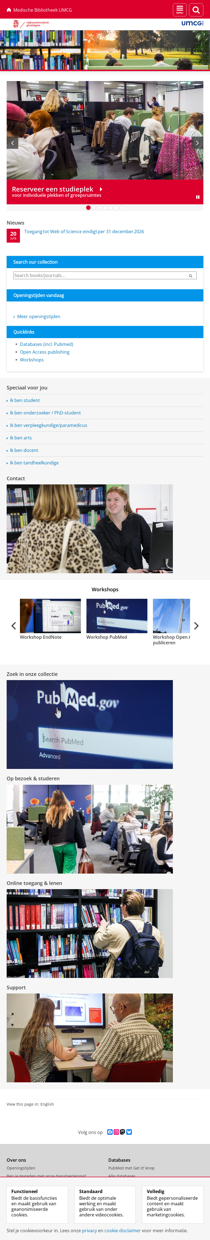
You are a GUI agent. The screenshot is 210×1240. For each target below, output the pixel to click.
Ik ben (48, 425)
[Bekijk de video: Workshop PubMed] (116, 616)
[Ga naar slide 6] (116, 207)
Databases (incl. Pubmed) (46, 344)
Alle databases (121, 1176)
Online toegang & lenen (34, 883)
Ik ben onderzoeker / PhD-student (45, 413)
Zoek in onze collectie (32, 674)
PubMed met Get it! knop (131, 1168)
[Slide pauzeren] (197, 197)
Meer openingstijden (36, 316)
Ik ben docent (24, 450)
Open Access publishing (45, 352)
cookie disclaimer (122, 1231)
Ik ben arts (21, 438)
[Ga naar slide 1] (88, 207)
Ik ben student (25, 400)
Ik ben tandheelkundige (34, 463)
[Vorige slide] (12, 143)
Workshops (32, 360)
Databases (119, 1160)
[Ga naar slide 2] (94, 207)
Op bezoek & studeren (33, 778)
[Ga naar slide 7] (121, 207)
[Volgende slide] (197, 143)
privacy (89, 1231)
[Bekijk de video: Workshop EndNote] (50, 616)
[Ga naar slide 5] (110, 207)
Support (16, 987)
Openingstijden (21, 1168)
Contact (16, 478)
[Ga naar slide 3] (99, 207)
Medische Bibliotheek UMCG (39, 10)
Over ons (16, 1160)
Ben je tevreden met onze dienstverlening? (46, 1176)
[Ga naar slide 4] (105, 207)
